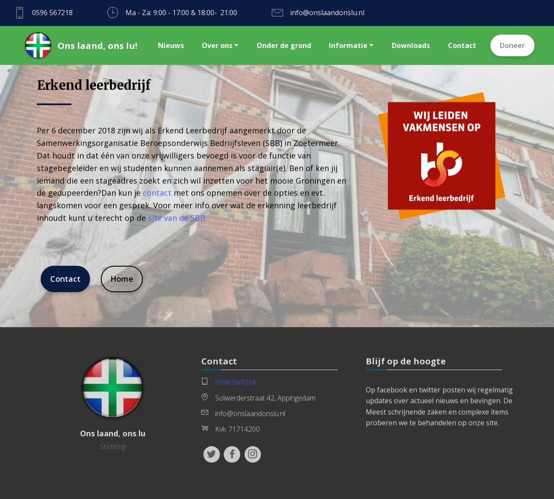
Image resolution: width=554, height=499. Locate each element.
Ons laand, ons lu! (97, 45)
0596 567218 (235, 385)
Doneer (512, 45)
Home (121, 280)
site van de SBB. (177, 225)
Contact (65, 280)
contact (157, 201)
